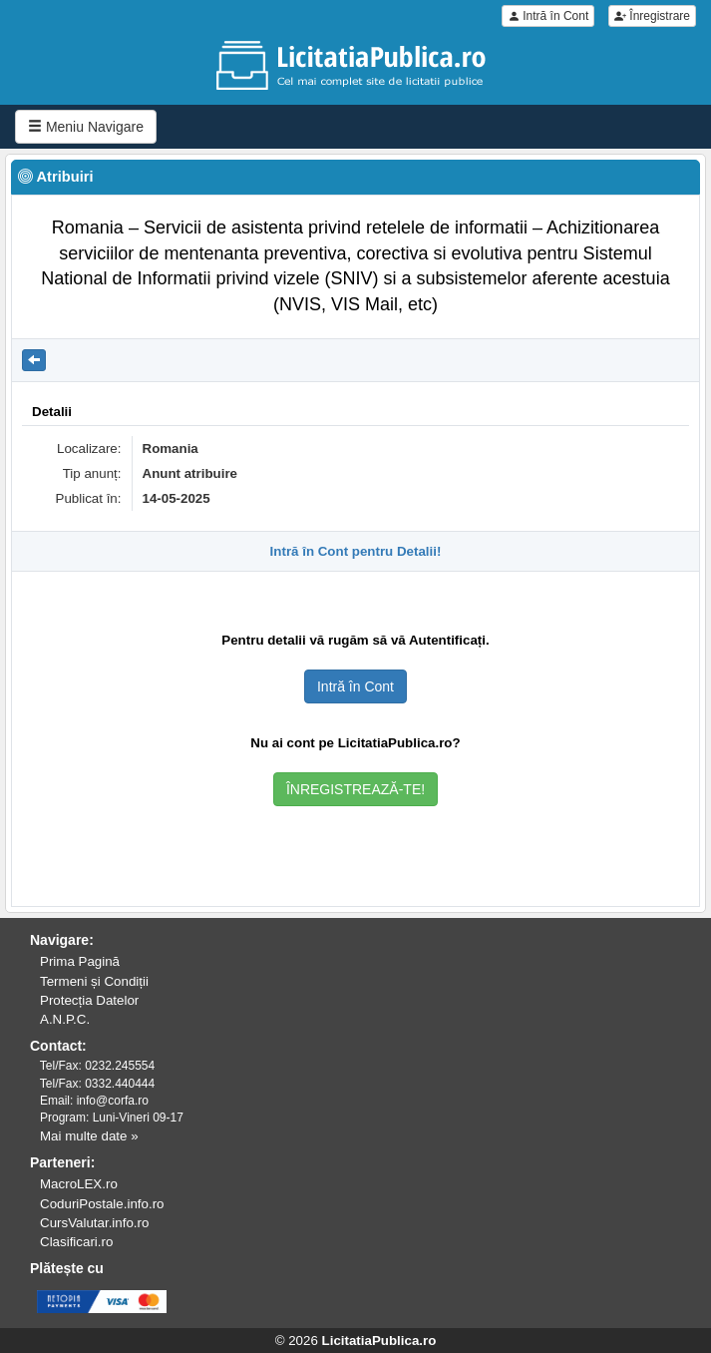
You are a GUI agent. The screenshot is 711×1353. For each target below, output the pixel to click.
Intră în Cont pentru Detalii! (356, 551)
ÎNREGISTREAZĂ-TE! (355, 789)
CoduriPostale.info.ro (102, 1203)
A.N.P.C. (65, 1019)
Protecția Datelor (89, 1000)
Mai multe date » (89, 1135)
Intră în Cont (548, 16)
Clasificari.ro (76, 1241)
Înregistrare (652, 16)
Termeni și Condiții (94, 981)
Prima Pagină (80, 961)
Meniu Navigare (86, 127)
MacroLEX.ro (79, 1183)
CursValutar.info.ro (94, 1222)
